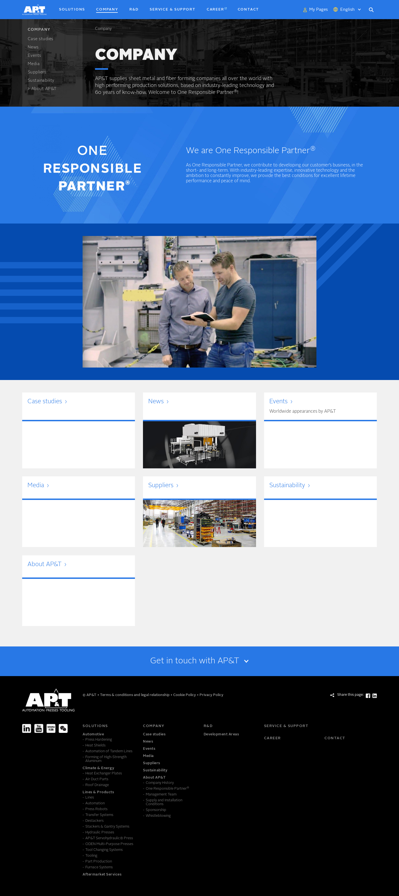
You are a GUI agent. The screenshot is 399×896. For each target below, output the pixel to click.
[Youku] (51, 728)
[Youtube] (38, 728)
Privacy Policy (211, 695)
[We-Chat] (63, 728)
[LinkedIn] (26, 728)
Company (103, 29)
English (347, 10)
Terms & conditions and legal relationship (135, 695)
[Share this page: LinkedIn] (374, 696)
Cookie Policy (185, 695)
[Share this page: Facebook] (368, 696)
